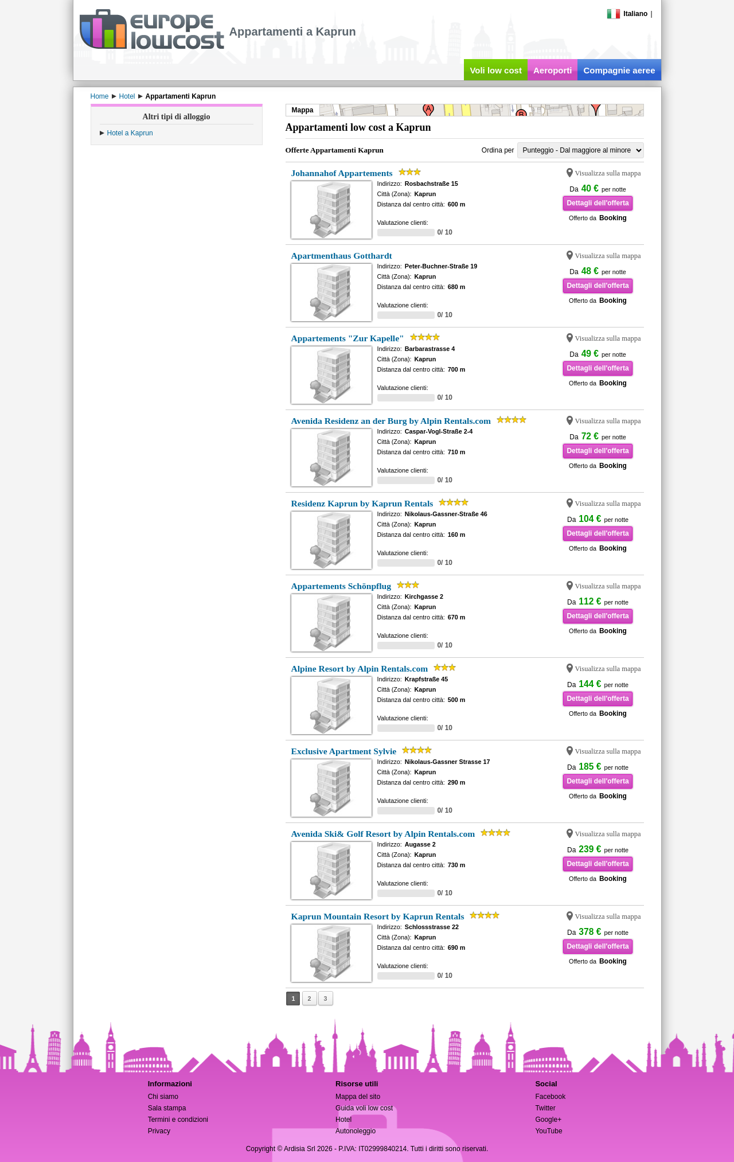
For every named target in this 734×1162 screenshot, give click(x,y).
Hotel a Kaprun (130, 133)
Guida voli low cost (364, 1108)
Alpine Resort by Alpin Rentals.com (359, 668)
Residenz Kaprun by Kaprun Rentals (362, 503)
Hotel (343, 1120)
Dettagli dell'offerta (597, 203)
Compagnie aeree (619, 70)
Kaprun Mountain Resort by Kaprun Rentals (377, 916)
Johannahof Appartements (342, 173)
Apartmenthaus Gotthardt (341, 255)
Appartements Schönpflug (341, 586)
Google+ (548, 1120)
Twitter (545, 1108)
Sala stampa (167, 1108)
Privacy (159, 1131)
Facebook (550, 1097)
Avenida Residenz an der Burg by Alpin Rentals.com (391, 421)
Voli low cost (496, 70)
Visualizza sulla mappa (608, 173)
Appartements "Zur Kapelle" (347, 338)
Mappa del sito (357, 1097)
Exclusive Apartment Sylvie (344, 751)
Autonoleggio (355, 1131)
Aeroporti (552, 70)
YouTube (548, 1131)
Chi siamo (163, 1097)
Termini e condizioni (178, 1120)
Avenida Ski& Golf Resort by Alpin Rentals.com (383, 834)
